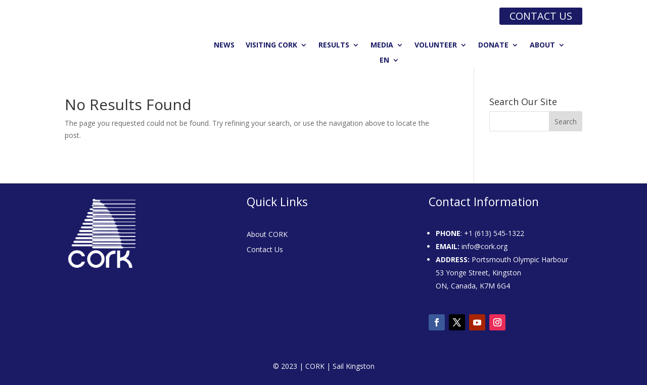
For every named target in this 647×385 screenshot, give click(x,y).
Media (382, 45)
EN (384, 61)
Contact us (541, 16)
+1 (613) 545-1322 (494, 233)
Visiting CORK (271, 45)
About (542, 45)
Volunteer (435, 45)
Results (333, 45)
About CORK (267, 235)
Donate (493, 45)
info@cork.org (484, 246)
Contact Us (265, 250)
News (224, 45)
